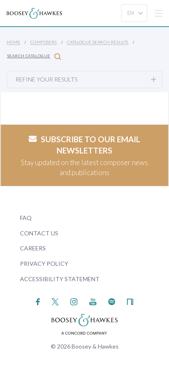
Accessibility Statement (59, 278)
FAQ (26, 217)
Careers (33, 248)
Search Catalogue (34, 56)
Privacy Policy (44, 263)
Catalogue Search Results (98, 42)
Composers (43, 42)
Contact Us (39, 233)
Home (13, 42)
